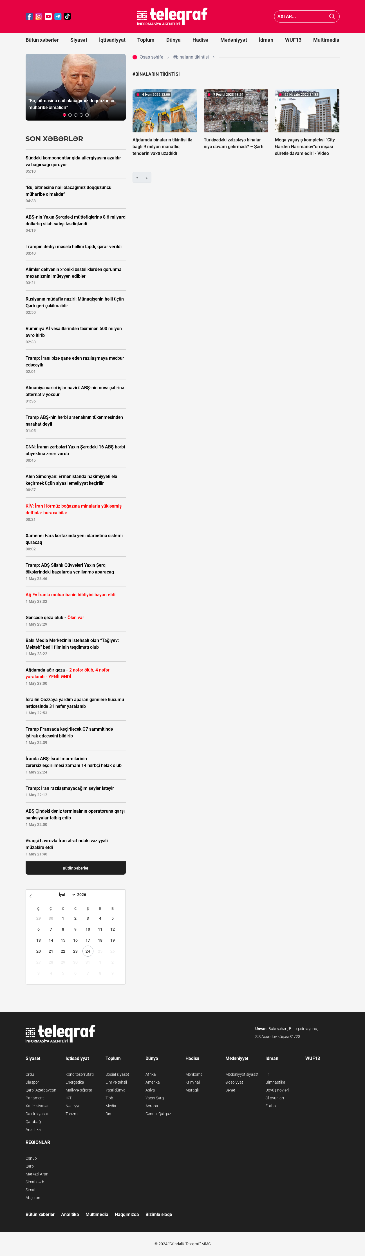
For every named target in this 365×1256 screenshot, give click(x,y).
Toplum (145, 40)
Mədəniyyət (233, 40)
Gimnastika (275, 1082)
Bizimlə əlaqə (158, 1214)
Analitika (33, 1129)
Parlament (35, 1098)
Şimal (30, 1190)
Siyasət (78, 40)
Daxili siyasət (37, 1113)
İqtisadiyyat (112, 40)
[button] (64, 115)
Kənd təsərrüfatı (80, 1074)
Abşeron (33, 1197)
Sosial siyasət (117, 1074)
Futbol (271, 1106)
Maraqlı (192, 1090)
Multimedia (326, 40)
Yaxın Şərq (154, 1098)
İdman (266, 40)
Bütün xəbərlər (42, 40)
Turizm (71, 1113)
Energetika (75, 1082)
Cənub (31, 1158)
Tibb (109, 1098)
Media (111, 1106)
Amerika (152, 1082)
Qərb (30, 1166)
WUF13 (293, 40)
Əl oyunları (274, 1098)
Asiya (150, 1090)
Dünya (173, 40)
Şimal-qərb (35, 1182)
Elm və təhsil (116, 1082)
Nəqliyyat (74, 1106)
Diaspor (32, 1082)
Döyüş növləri (277, 1090)
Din (108, 1113)
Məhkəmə (193, 1074)
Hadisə (200, 40)
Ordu (30, 1074)
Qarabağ (33, 1121)
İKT (68, 1098)
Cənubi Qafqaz (158, 1113)
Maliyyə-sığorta (79, 1090)
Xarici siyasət (37, 1106)
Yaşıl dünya (116, 1090)
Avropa (151, 1106)
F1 (267, 1074)
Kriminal (192, 1082)
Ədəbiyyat (234, 1082)
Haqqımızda (127, 1214)
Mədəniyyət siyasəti (242, 1074)
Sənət (230, 1090)
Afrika (150, 1074)
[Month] (66, 894)
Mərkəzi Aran (37, 1174)
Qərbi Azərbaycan (41, 1090)
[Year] (85, 894)
